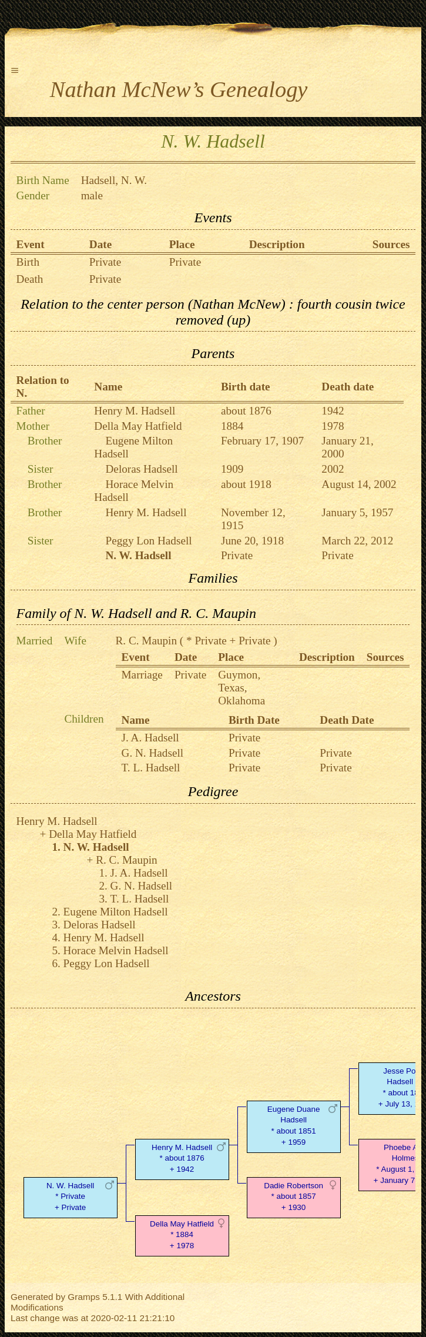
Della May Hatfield (138, 426)
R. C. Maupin (146, 640)
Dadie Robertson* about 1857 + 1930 (293, 1196)
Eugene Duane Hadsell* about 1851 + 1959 (293, 1126)
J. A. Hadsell (150, 737)
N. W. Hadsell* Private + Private (70, 1196)
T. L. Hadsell (151, 767)
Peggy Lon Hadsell (149, 540)
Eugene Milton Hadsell (115, 911)
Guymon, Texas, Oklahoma (241, 687)
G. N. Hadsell (153, 753)
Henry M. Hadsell (134, 411)
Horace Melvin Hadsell (116, 950)
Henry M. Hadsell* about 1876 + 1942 (182, 1158)
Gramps (84, 1297)
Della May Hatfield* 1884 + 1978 (182, 1235)
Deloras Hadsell (142, 469)
